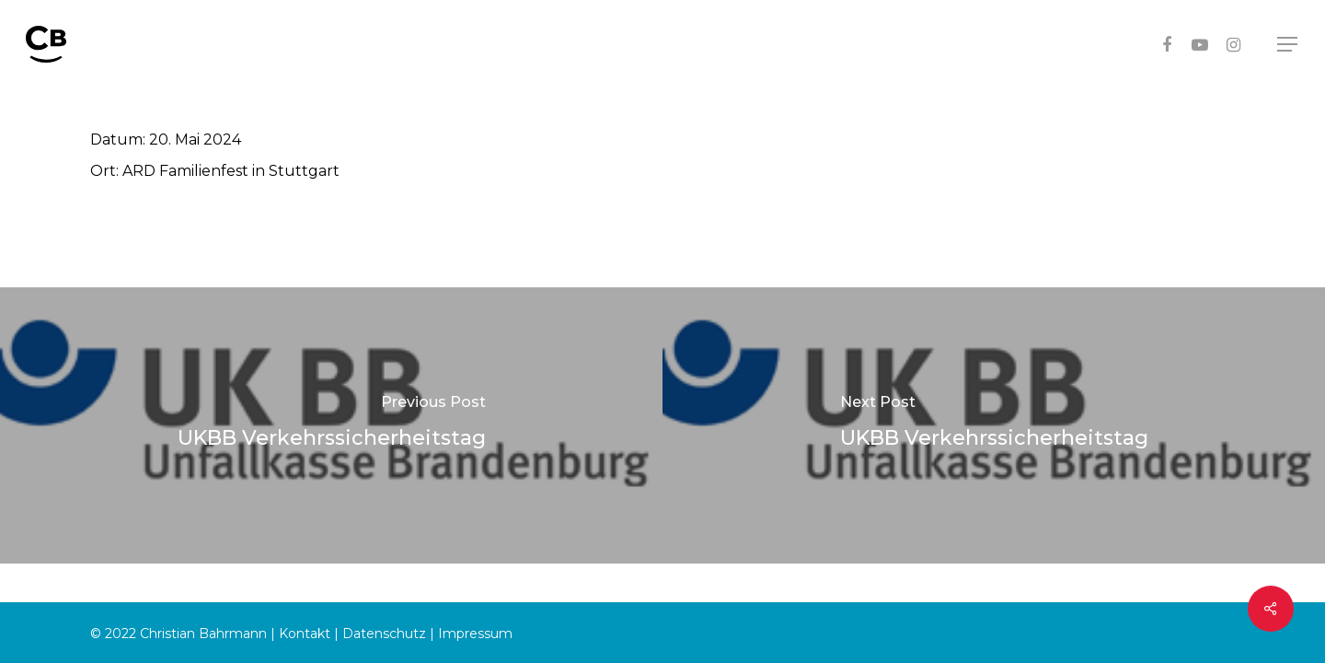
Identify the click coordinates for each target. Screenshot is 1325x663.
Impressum (475, 633)
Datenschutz (384, 633)
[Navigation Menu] (1288, 44)
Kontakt (304, 633)
